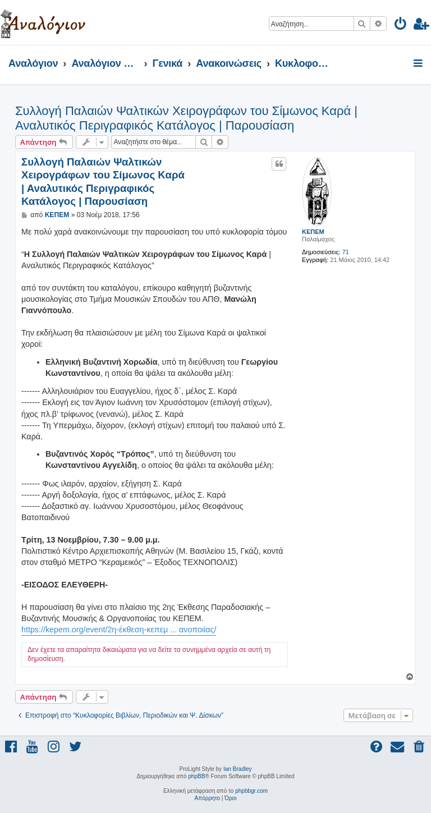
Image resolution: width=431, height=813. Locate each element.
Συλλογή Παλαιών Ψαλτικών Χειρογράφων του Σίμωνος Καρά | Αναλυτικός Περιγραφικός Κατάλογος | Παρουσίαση (186, 118)
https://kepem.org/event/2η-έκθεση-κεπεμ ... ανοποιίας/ (118, 629)
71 (345, 252)
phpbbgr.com (251, 791)
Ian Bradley (237, 769)
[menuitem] (401, 25)
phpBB (196, 776)
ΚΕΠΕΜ (313, 231)
